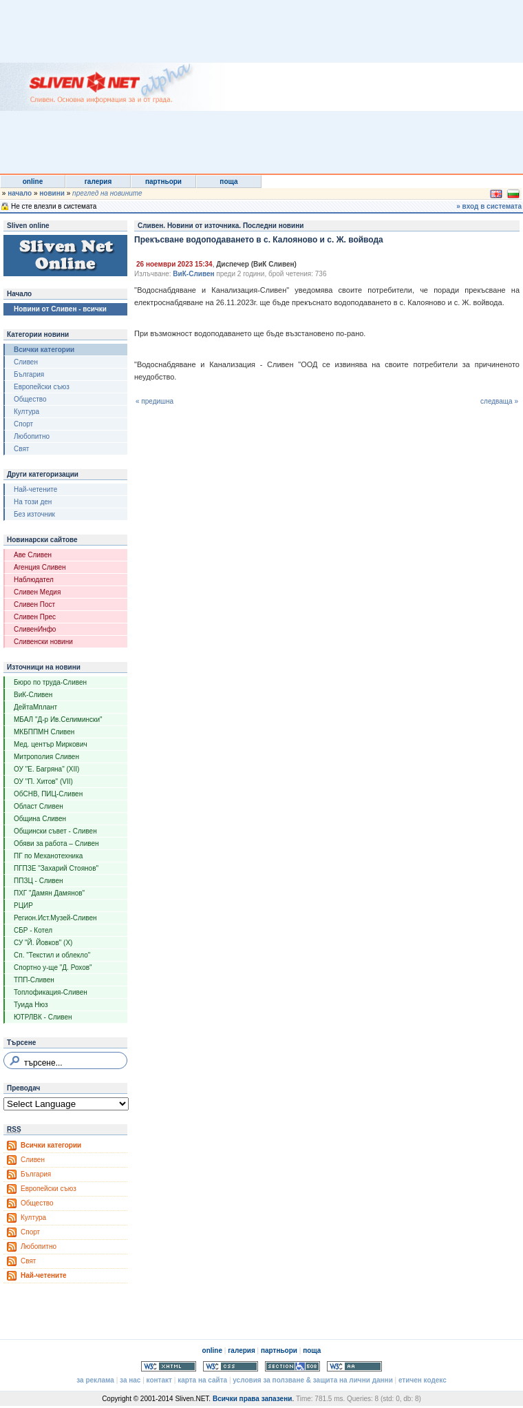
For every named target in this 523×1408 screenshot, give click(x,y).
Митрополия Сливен (46, 756)
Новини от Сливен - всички (60, 309)
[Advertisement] (283, 86)
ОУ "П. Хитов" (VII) (43, 781)
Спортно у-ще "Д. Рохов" (53, 967)
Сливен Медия (37, 592)
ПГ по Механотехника (48, 856)
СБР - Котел (33, 930)
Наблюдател (34, 579)
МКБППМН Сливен (44, 732)
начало (20, 193)
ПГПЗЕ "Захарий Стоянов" (56, 868)
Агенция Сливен (40, 567)
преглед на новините (107, 193)
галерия (98, 181)
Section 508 (292, 1366)
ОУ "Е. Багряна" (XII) (46, 769)
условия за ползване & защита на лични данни (312, 1380)
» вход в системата (489, 206)
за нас (130, 1380)
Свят (21, 449)
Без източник (34, 514)
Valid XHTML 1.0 (169, 1366)
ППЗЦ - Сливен (38, 880)
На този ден (33, 502)
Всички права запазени (252, 1398)
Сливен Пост (34, 604)
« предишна (154, 401)
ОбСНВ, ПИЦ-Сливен (48, 794)
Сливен (26, 362)
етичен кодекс (422, 1380)
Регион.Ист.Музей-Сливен (55, 918)
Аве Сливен (33, 555)
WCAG (354, 1366)
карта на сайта (202, 1380)
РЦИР (23, 905)
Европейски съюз (42, 387)
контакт (159, 1380)
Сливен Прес (35, 617)
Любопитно (32, 436)
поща (228, 181)
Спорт (23, 424)
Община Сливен (40, 818)
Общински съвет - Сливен (55, 831)
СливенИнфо (35, 629)
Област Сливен (38, 806)
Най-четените (35, 489)
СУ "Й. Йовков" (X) (43, 942)
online (33, 181)
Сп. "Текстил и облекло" (52, 955)
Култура (26, 411)
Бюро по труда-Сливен (50, 682)
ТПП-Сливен (34, 980)
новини (52, 193)
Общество (30, 399)
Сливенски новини (43, 641)
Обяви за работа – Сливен (56, 843)
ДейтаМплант (35, 707)
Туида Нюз (31, 1004)
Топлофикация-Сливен (50, 992)
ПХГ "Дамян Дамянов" (49, 893)
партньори (163, 181)
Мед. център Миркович (50, 744)
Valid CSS (231, 1366)
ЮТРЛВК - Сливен (43, 1017)
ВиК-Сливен (33, 694)
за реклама (95, 1380)
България (29, 374)
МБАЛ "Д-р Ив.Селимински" (58, 719)
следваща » (499, 401)
